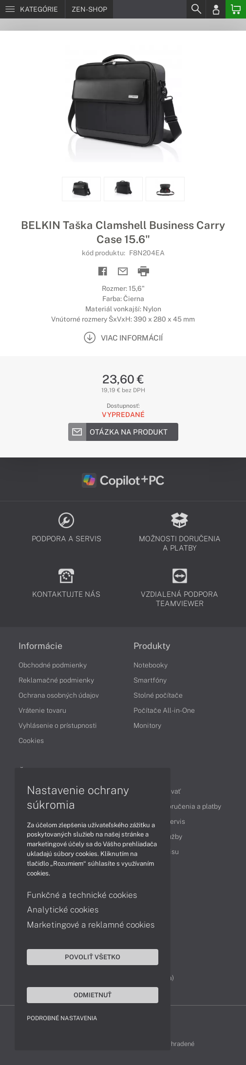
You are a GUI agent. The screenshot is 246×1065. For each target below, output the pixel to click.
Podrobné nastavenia (62, 1018)
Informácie (40, 646)
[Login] (216, 9)
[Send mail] (123, 271)
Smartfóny (150, 680)
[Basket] (236, 9)
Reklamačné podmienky (56, 680)
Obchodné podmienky (53, 665)
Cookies (31, 740)
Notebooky (150, 665)
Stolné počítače (158, 695)
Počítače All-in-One (164, 710)
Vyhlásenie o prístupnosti (58, 725)
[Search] (196, 9)
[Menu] (32, 9)
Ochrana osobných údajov (59, 695)
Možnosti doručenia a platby (177, 806)
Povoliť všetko (92, 957)
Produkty (151, 646)
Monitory (147, 725)
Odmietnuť (93, 995)
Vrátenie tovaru (42, 710)
